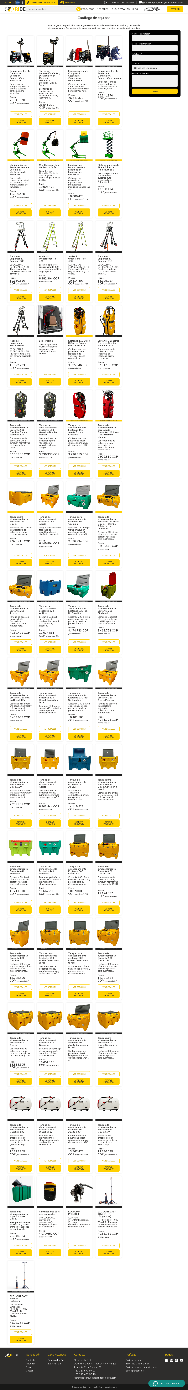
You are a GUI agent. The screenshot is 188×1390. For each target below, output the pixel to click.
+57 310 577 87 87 (85, 1370)
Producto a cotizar (141, 73)
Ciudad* (136, 64)
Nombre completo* (141, 34)
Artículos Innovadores (152, 9)
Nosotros (103, 9)
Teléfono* (137, 54)
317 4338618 (128, 3)
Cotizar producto (21, 121)
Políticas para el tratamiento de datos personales (142, 1369)
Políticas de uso (134, 1360)
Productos (31, 1360)
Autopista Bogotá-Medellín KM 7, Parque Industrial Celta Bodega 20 (95, 1365)
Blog (135, 9)
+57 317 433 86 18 (85, 1374)
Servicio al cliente (83, 1360)
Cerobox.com (111, 1387)
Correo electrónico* (141, 44)
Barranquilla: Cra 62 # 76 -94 (56, 1362)
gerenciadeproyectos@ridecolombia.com (161, 2)
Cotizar (29, 1370)
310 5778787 (113, 3)
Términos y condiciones (138, 1363)
